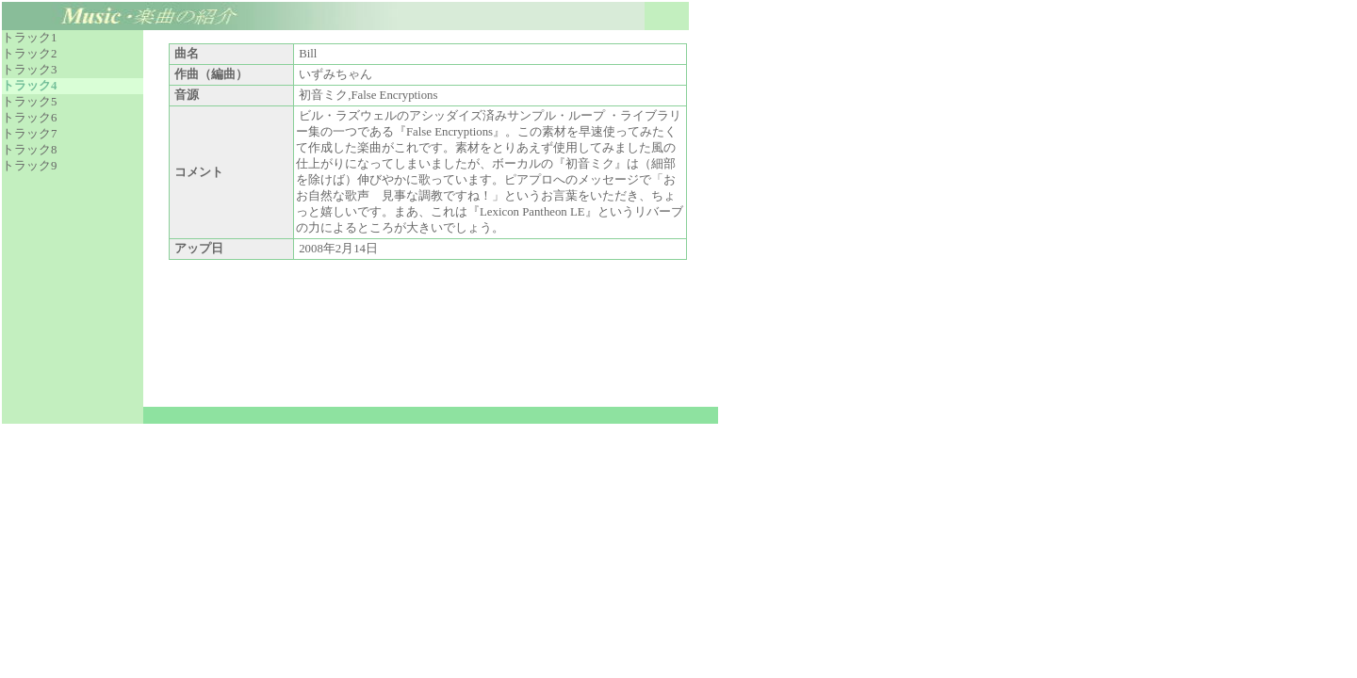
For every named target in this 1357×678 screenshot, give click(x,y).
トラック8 (29, 149)
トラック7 (29, 133)
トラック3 (29, 69)
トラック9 (29, 165)
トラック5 (29, 101)
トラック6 (29, 117)
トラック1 (29, 37)
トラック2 (29, 53)
